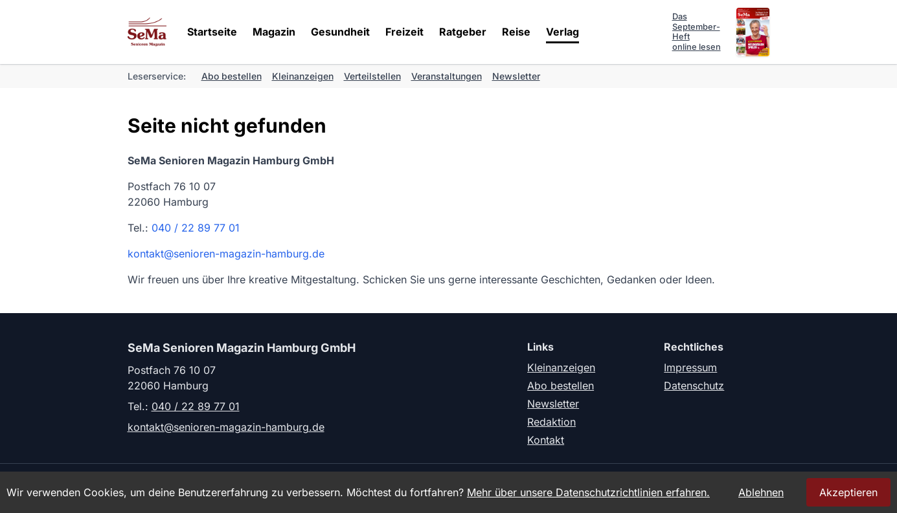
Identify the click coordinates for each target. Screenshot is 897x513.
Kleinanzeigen (303, 76)
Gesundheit (340, 31)
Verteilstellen (372, 76)
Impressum (690, 367)
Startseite (212, 31)
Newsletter (516, 76)
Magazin (274, 31)
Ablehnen (761, 492)
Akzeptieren (848, 492)
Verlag (562, 31)
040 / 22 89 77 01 (196, 227)
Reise (516, 31)
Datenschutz (694, 385)
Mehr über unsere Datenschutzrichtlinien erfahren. (588, 492)
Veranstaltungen (446, 76)
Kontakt (545, 439)
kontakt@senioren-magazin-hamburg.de (226, 253)
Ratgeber (462, 31)
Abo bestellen (231, 76)
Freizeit (404, 31)
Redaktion (551, 421)
